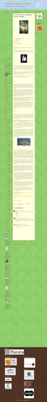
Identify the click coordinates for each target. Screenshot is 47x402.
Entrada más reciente (17, 241)
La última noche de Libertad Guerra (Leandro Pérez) (8, 209)
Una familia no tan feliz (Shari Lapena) (9, 195)
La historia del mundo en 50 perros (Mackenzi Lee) (9, 146)
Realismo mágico (7, 109)
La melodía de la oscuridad (19, 116)
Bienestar (6, 77)
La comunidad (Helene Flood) (9, 161)
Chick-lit (6, 78)
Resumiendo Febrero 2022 (8, 201)
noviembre (8, 129)
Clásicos (6, 81)
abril (7, 141)
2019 (7, 224)
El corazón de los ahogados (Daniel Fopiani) (9, 183)
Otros (6, 106)
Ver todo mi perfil (7, 61)
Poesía (6, 107)
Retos (6, 113)
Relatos (6, 110)
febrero (8, 217)
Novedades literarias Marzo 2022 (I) (9, 205)
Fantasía (6, 85)
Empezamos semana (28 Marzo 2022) (9, 153)
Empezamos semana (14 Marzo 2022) (9, 179)
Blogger (28, 400)
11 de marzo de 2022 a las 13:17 (22, 210)
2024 (7, 123)
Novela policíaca (7, 103)
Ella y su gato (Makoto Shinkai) (9, 150)
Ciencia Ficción (7, 80)
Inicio (25, 241)
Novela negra (7, 102)
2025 (7, 122)
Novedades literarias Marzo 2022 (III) (9, 187)
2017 (7, 227)
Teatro (6, 114)
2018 (7, 225)
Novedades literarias (8, 95)
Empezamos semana (8, 82)
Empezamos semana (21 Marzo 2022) (9, 164)
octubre (8, 131)
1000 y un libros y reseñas (18, 3)
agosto (8, 135)
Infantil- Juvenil (7, 86)
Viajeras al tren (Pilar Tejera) (9, 159)
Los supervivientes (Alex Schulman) (9, 176)
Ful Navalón (8, 60)
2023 (7, 125)
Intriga (6, 88)
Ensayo (6, 84)
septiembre (8, 133)
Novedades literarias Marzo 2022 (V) (9, 168)
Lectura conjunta (7, 89)
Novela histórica (7, 101)
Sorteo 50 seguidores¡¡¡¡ (10, 237)
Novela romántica (7, 105)
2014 (7, 231)
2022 (7, 126)
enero (8, 219)
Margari (17, 210)
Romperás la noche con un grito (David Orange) (9, 214)
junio (8, 138)
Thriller (6, 117)
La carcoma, (24, 114)
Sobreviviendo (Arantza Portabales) (9, 156)
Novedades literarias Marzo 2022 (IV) (9, 172)
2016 (7, 228)
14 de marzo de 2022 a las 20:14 (22, 224)
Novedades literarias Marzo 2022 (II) (9, 191)
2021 (7, 221)
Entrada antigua (32, 241)
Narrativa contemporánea (7, 92)
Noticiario (6, 94)
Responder (17, 215)
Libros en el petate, (17, 157)
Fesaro (17, 224)
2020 (7, 222)
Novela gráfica (7, 99)
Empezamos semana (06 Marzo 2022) (9, 198)
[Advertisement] (7, 33)
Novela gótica (7, 98)
